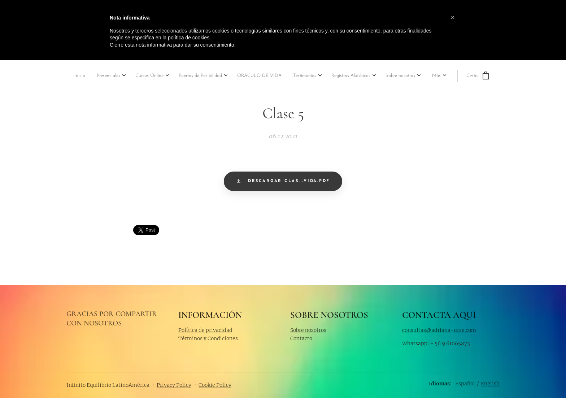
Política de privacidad (205, 329)
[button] (452, 17)
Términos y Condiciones (208, 338)
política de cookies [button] (188, 37)
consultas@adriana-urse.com (439, 329)
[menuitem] (68, 76)
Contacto (301, 338)
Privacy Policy (174, 385)
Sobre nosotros (308, 329)
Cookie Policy (215, 385)
